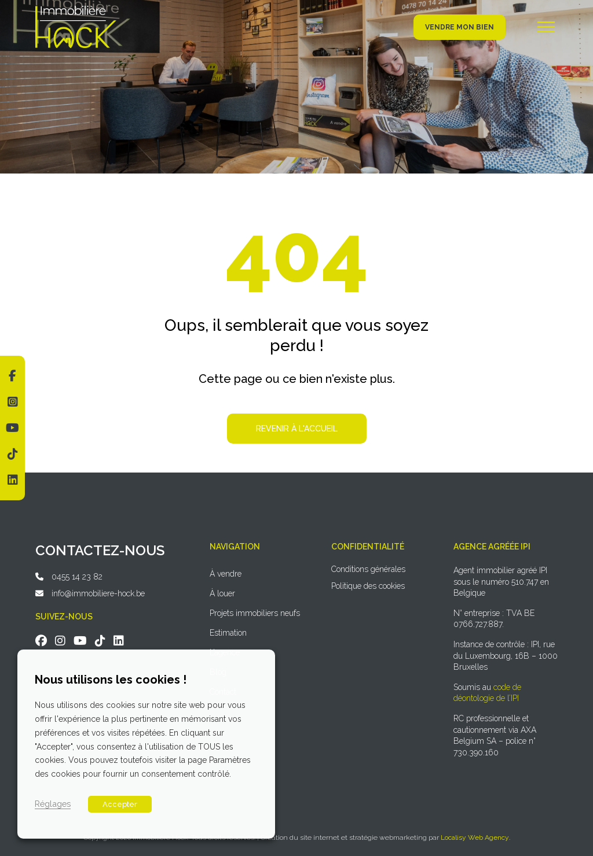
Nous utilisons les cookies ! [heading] (110, 680)
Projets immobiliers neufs (255, 613)
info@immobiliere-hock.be (98, 593)
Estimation (228, 632)
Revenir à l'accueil (297, 428)
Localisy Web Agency (475, 837)
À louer (222, 593)
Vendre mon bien (459, 27)
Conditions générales (368, 569)
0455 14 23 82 (77, 576)
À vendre (225, 573)
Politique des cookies (368, 586)
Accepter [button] (120, 804)
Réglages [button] (53, 804)
